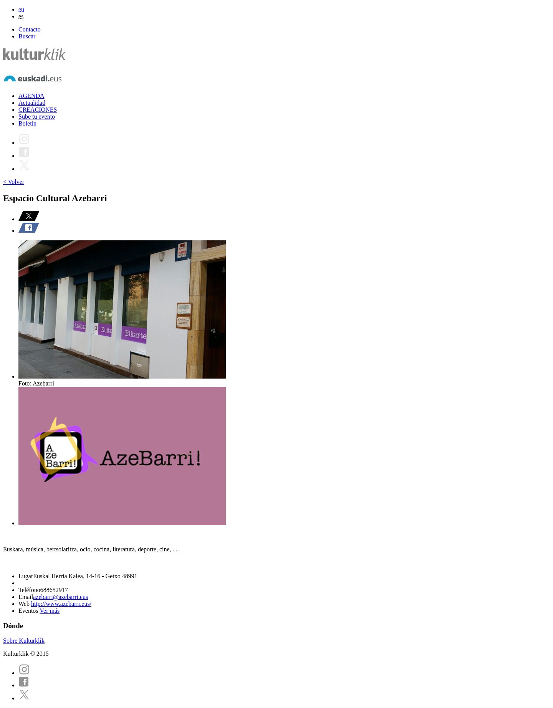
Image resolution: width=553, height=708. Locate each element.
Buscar (26, 36)
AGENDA (31, 96)
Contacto (29, 29)
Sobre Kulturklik (24, 640)
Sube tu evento (36, 116)
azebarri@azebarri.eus (60, 597)
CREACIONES (37, 109)
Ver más (50, 610)
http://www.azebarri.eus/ (61, 603)
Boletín (27, 123)
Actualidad (31, 102)
